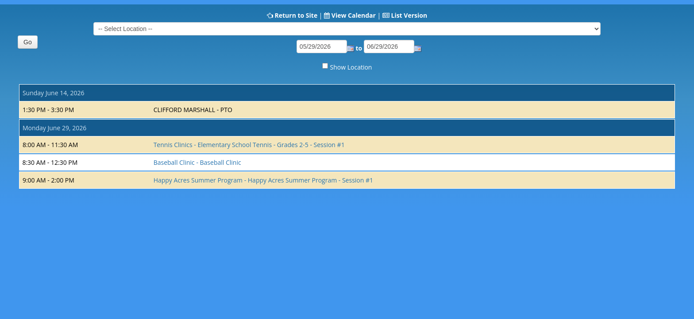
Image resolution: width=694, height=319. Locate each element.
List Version (409, 15)
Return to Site (295, 15)
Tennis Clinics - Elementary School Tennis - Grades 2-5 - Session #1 (249, 144)
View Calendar (354, 15)
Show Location (351, 67)
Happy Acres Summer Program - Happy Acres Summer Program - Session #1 (263, 180)
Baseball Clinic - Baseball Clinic (197, 162)
